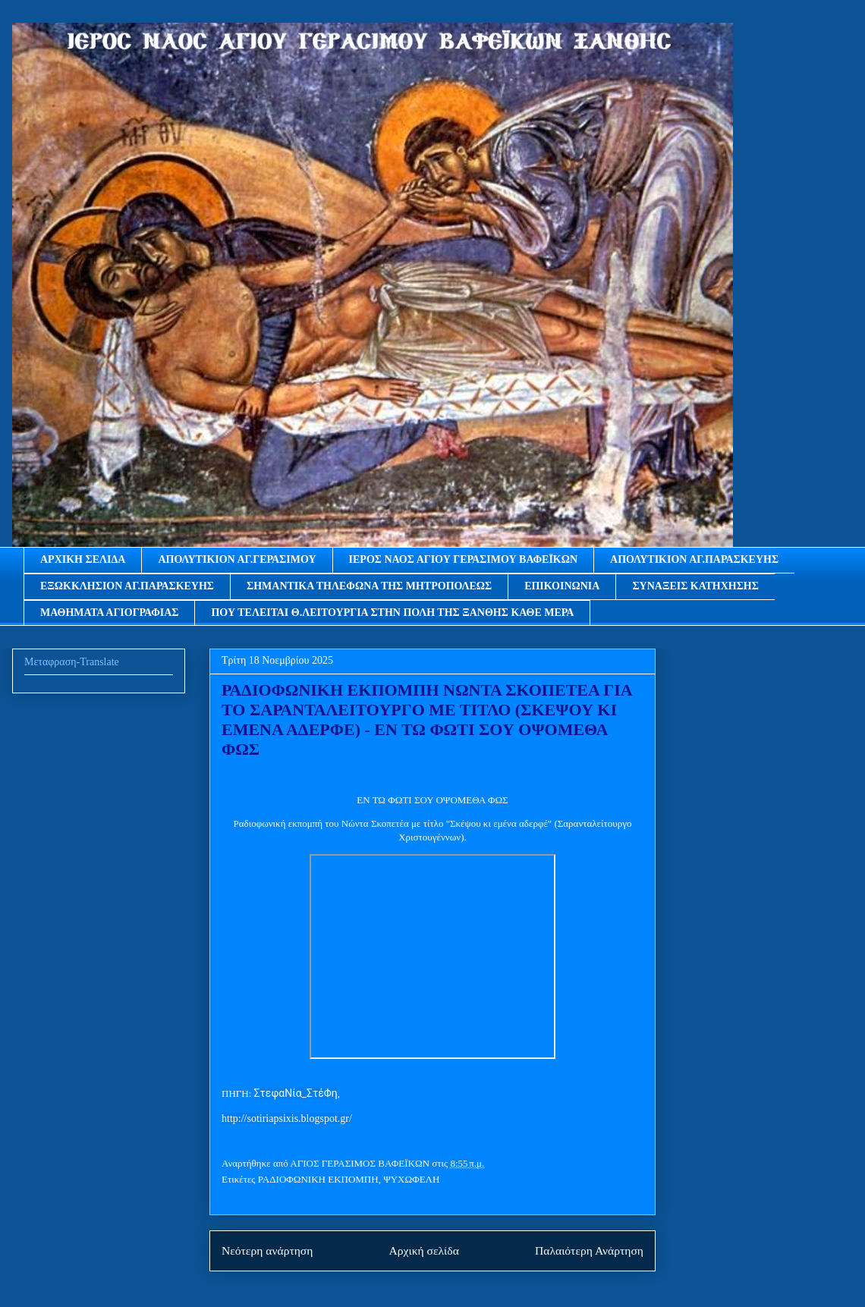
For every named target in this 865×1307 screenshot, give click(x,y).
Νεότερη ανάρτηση (267, 1250)
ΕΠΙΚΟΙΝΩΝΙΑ (561, 586)
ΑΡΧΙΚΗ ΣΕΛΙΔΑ (82, 559)
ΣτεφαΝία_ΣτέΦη (296, 1093)
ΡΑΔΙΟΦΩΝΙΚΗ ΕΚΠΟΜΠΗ (318, 1179)
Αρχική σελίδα (424, 1250)
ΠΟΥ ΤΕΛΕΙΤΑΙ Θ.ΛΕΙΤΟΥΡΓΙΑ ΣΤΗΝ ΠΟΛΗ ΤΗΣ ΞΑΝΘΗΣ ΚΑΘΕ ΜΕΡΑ (392, 612)
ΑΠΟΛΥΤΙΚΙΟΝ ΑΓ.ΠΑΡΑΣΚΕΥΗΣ (694, 559)
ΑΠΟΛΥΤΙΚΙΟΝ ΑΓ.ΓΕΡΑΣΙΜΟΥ (237, 559)
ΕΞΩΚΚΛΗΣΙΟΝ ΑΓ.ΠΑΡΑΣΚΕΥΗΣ (127, 586)
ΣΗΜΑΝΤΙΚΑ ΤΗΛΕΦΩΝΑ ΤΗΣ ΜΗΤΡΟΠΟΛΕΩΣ (369, 586)
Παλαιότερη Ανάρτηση (589, 1250)
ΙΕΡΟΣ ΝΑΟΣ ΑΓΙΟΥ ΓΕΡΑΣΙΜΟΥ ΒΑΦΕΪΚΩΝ (463, 559)
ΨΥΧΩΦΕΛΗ (411, 1179)
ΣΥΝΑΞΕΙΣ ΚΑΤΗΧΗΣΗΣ (695, 586)
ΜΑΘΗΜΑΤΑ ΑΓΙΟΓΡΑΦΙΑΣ (109, 612)
